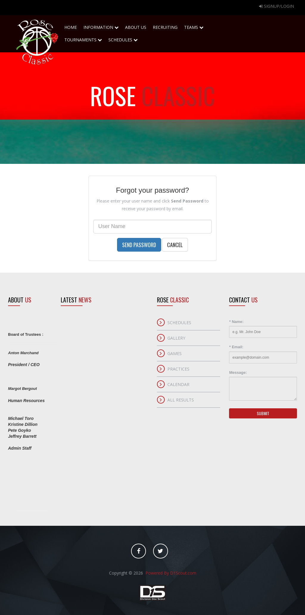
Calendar (178, 384)
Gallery (176, 338)
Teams (194, 25)
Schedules (123, 38)
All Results (180, 400)
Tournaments (83, 38)
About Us (136, 25)
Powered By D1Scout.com (170, 573)
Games (174, 353)
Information (101, 27)
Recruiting (165, 25)
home (70, 25)
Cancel (175, 245)
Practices (178, 369)
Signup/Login (276, 6)
